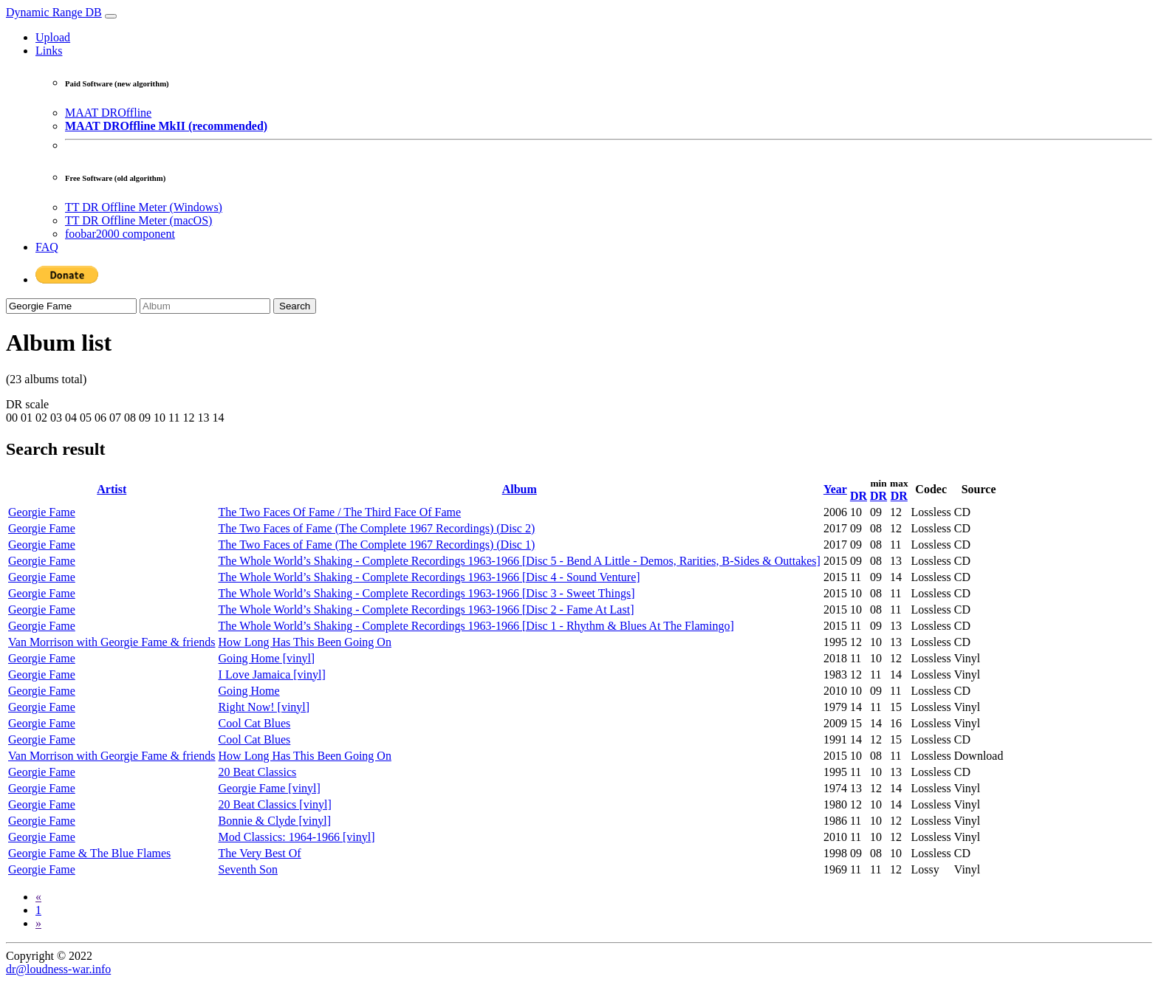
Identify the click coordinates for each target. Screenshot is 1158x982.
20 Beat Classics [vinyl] (275, 804)
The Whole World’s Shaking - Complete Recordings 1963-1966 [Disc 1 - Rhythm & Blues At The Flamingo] (476, 625)
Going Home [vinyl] (267, 658)
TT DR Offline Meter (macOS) (138, 220)
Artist (111, 489)
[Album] (205, 306)
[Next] (38, 923)
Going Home (249, 690)
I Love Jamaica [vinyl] (272, 674)
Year (835, 489)
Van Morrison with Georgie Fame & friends (112, 642)
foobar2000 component (120, 233)
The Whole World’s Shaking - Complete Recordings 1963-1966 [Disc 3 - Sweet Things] (427, 593)
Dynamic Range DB (54, 12)
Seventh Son (248, 869)
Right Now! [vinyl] (264, 707)
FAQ (46, 247)
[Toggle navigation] (111, 16)
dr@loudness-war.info (58, 969)
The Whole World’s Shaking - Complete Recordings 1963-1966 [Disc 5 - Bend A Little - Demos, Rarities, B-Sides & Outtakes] (519, 560)
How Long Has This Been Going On (305, 642)
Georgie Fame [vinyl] (270, 788)
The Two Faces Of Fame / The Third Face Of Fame (340, 512)
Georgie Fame (41, 512)
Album (519, 489)
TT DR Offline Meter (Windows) (143, 207)
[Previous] (38, 896)
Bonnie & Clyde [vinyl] (275, 820)
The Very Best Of (260, 853)
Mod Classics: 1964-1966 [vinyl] (297, 837)
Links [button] (48, 50)
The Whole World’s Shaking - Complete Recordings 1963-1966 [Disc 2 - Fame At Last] (426, 609)
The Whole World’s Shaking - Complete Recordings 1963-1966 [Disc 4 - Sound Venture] (429, 577)
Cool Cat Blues (255, 723)
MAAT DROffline (108, 112)
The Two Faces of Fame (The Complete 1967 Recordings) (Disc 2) (377, 528)
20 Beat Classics (258, 772)
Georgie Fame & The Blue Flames (89, 853)
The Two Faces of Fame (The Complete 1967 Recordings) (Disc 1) (377, 544)
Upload (52, 37)
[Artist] (71, 306)
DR (858, 496)
